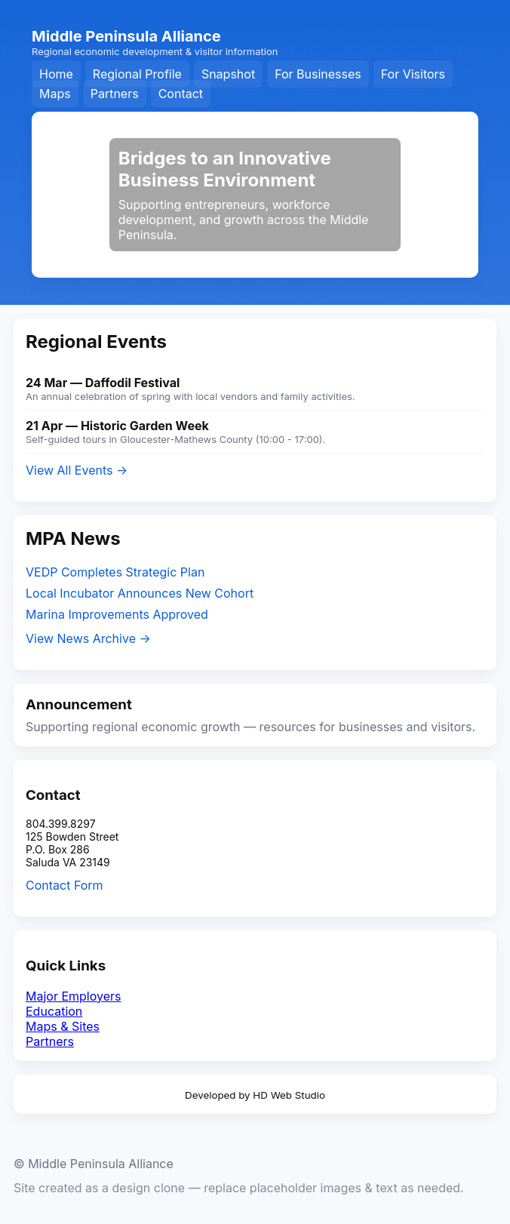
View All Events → (77, 470)
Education (54, 1011)
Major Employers (73, 996)
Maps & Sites (63, 1026)
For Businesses (318, 73)
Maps (55, 93)
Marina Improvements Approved (117, 614)
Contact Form (64, 885)
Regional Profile (137, 73)
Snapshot (228, 73)
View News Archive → (88, 638)
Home (56, 73)
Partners (115, 93)
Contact (180, 93)
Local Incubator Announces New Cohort (139, 593)
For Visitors (413, 73)
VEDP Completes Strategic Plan (115, 572)
